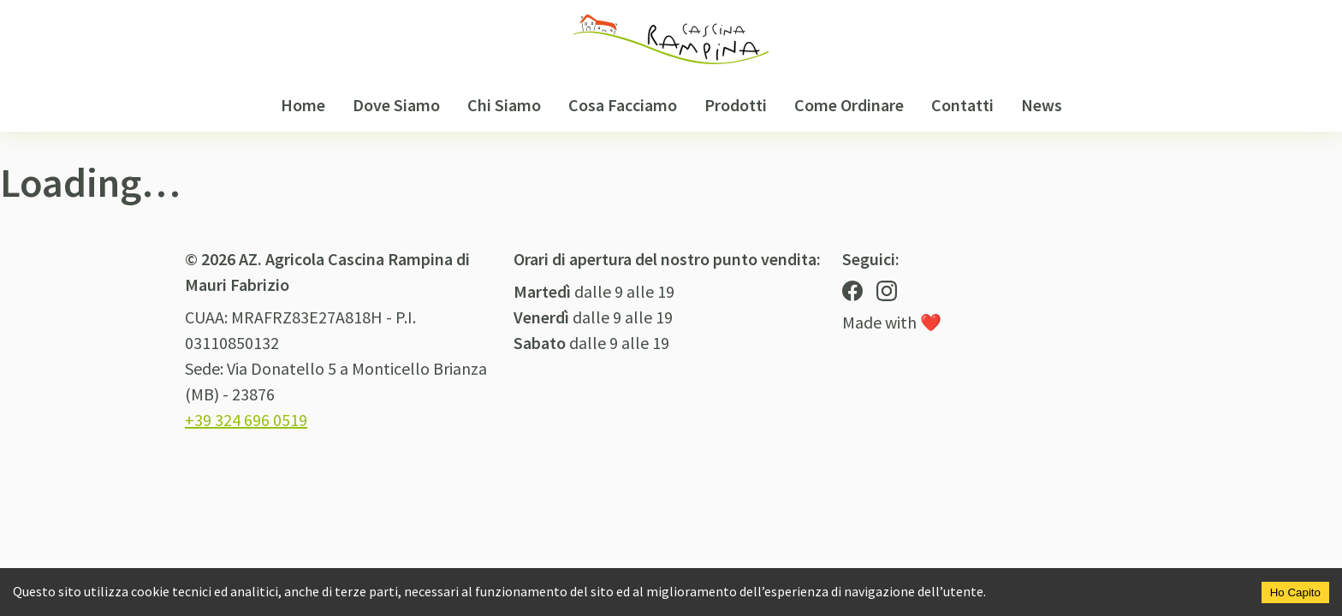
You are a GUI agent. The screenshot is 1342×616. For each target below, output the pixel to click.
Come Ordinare (849, 105)
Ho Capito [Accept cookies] (1295, 592)
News (1041, 105)
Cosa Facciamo (622, 105)
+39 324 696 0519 (246, 419)
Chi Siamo (504, 105)
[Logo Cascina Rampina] (671, 39)
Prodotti (735, 105)
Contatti (962, 105)
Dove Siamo (396, 105)
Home (303, 105)
